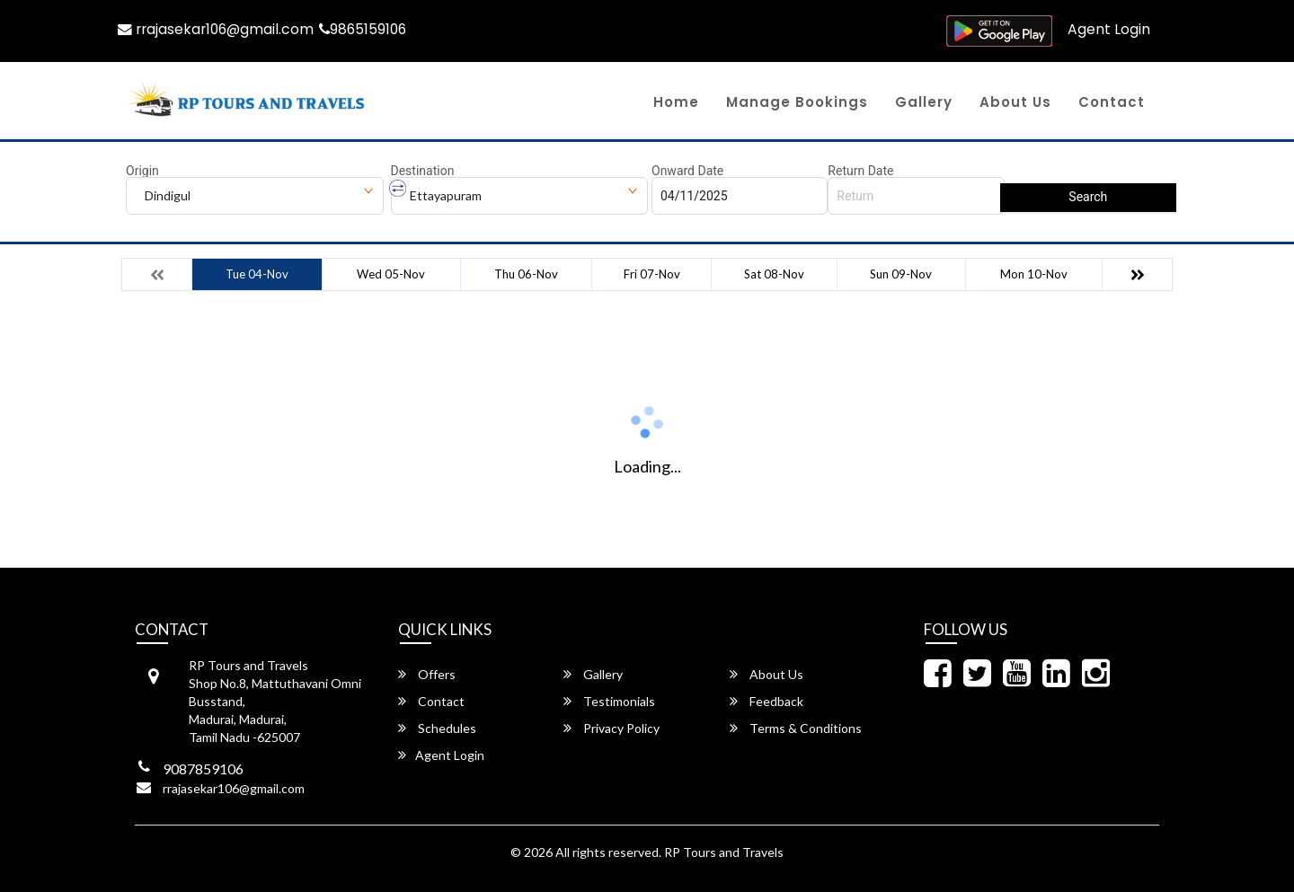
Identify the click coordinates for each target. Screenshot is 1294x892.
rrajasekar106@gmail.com (218, 29)
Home (676, 102)
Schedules (437, 728)
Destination (423, 170)
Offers (427, 674)
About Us (1015, 102)
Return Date (860, 170)
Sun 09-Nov (901, 274)
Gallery (924, 102)
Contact (1111, 102)
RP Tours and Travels (724, 852)
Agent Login (1109, 29)
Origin (142, 170)
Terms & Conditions (796, 728)
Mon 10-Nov (1034, 274)
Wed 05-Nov (391, 274)
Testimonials (609, 701)
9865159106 (369, 29)
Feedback (766, 701)
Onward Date (687, 170)
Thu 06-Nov (526, 274)
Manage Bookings (797, 102)
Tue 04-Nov (257, 274)
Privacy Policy (611, 728)
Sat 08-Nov (774, 274)
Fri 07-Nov (652, 274)
